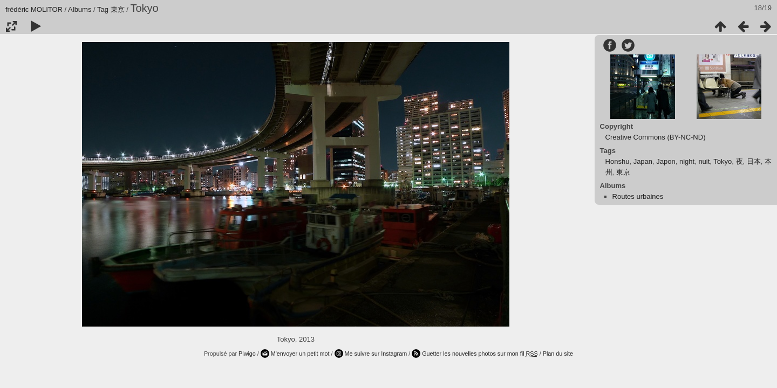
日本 (754, 161)
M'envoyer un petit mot (300, 353)
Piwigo (247, 353)
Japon (665, 161)
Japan (642, 161)
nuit (704, 161)
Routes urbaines (638, 196)
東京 (118, 9)
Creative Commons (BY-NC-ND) (655, 137)
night (686, 161)
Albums (79, 9)
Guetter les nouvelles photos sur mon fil (480, 353)
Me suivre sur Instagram (376, 353)
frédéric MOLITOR (34, 9)
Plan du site (558, 353)
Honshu (617, 161)
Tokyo (722, 161)
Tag (102, 9)
